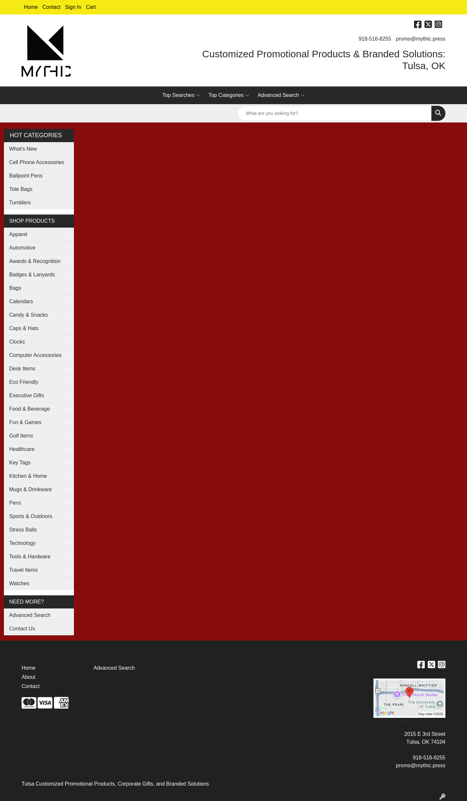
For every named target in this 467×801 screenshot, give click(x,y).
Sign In (73, 7)
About (28, 677)
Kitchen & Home (28, 476)
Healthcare (21, 449)
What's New (23, 149)
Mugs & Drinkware (30, 489)
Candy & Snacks (28, 315)
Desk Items (22, 368)
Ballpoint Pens (26, 175)
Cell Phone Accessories (36, 162)
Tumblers (20, 202)
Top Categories (228, 95)
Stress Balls (23, 529)
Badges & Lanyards (32, 274)
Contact (52, 7)
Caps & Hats (24, 328)
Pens (15, 503)
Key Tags (20, 462)
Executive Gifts (26, 395)
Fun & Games (25, 422)
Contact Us (22, 628)
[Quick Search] (334, 113)
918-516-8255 (375, 39)
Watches (19, 583)
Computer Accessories (35, 355)
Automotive (22, 248)
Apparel (18, 234)
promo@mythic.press (420, 39)
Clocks (17, 342)
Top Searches (181, 95)
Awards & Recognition (35, 261)
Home (31, 7)
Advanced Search (281, 95)
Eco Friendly (23, 382)
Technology (22, 543)
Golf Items (21, 435)
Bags (15, 288)
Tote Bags (20, 189)
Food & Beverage (29, 409)
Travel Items (23, 570)
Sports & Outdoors (30, 516)
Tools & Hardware (29, 556)
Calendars (21, 301)
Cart (91, 7)
